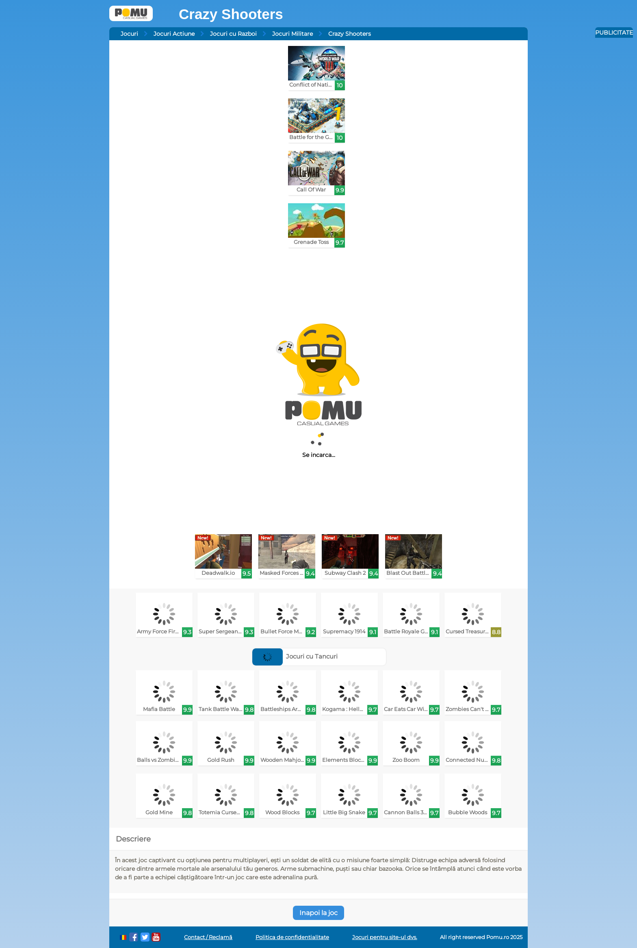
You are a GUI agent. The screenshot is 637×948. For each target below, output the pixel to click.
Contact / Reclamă (208, 937)
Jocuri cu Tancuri (295, 656)
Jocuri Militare (292, 33)
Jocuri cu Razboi (233, 33)
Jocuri (129, 33)
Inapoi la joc (318, 913)
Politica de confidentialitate (292, 937)
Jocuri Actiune (174, 33)
